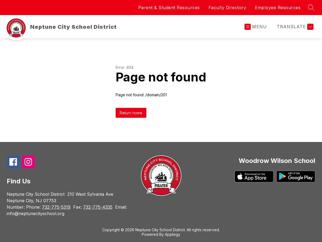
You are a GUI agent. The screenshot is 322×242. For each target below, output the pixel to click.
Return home (131, 113)
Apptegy (172, 234)
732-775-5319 (56, 207)
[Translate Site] (294, 26)
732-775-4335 (97, 207)
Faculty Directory (227, 7)
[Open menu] (256, 26)
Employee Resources (277, 7)
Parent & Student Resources (169, 7)
